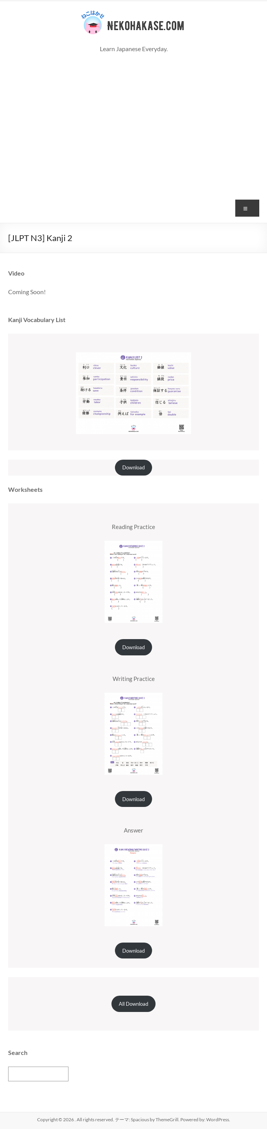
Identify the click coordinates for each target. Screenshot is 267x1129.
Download (133, 467)
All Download (133, 1004)
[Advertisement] (133, 157)
